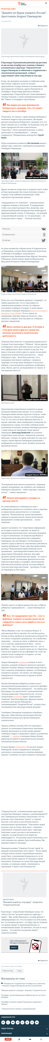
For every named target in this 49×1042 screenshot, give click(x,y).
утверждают (20, 747)
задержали (23, 662)
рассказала (18, 697)
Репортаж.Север (8, 9)
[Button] (43, 26)
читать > (14, 947)
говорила (16, 736)
